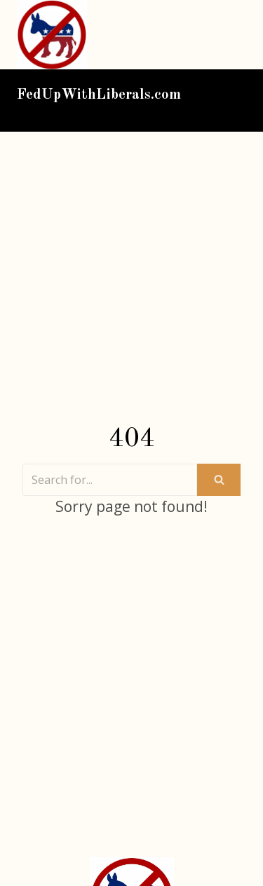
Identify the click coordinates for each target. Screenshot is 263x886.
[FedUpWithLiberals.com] (55, 34)
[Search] (109, 480)
